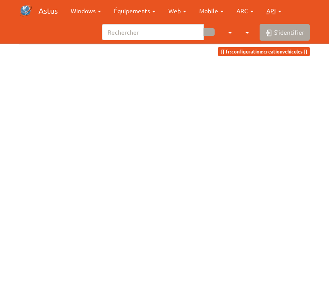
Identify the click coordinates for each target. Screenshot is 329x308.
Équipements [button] (135, 11)
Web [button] (177, 11)
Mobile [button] (211, 11)
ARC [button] (245, 11)
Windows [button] (86, 11)
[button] (274, 10)
